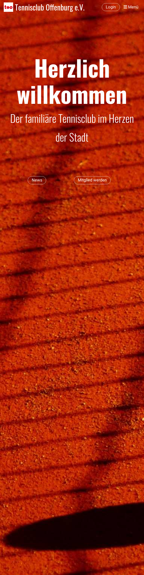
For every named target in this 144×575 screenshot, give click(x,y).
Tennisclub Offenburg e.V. (50, 7)
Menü (131, 7)
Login (111, 7)
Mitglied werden (92, 180)
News (37, 180)
